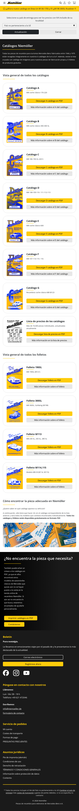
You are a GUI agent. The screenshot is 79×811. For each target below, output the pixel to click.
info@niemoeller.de (12, 708)
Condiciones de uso (12, 761)
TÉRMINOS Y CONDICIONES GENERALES (22, 769)
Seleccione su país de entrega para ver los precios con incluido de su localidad (39, 19)
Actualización (21, 32)
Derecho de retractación (14, 765)
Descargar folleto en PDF (49, 380)
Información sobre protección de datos (21, 773)
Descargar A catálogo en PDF (49, 100)
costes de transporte (25, 793)
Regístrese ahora (33, 664)
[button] (4, 3)
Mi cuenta (7, 729)
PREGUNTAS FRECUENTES (15, 741)
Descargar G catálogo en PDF (49, 300)
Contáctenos (14, 624)
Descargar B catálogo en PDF (49, 134)
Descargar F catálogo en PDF (49, 267)
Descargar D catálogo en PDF (49, 200)
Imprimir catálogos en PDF (20, 618)
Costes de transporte (13, 733)
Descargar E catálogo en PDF (49, 233)
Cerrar (58, 32)
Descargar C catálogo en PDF (49, 167)
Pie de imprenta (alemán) (15, 757)
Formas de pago (10, 737)
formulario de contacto (13, 713)
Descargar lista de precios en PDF (49, 334)
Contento (7, 777)
